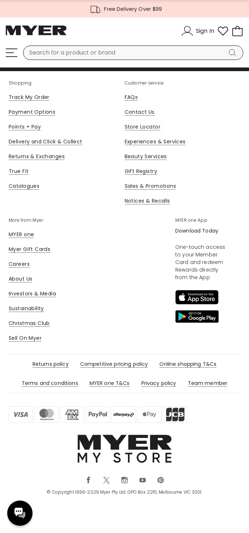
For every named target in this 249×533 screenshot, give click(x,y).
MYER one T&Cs (110, 383)
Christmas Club (29, 323)
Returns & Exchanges (37, 156)
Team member (208, 383)
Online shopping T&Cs (187, 364)
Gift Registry (141, 171)
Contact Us (140, 112)
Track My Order (29, 97)
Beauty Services (146, 156)
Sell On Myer (25, 338)
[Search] (234, 53)
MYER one (21, 234)
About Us (20, 278)
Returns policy (51, 364)
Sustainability (26, 308)
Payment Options (32, 112)
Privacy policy (158, 383)
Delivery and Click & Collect (45, 141)
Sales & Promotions (150, 186)
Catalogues (24, 186)
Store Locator (142, 126)
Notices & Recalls (147, 200)
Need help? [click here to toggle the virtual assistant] (20, 513)
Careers (19, 264)
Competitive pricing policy (114, 364)
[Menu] (11, 52)
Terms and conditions (50, 383)
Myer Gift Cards (29, 249)
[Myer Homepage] (36, 34)
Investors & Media (32, 293)
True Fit (19, 171)
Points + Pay (25, 126)
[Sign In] (197, 31)
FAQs (131, 97)
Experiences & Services (155, 141)
